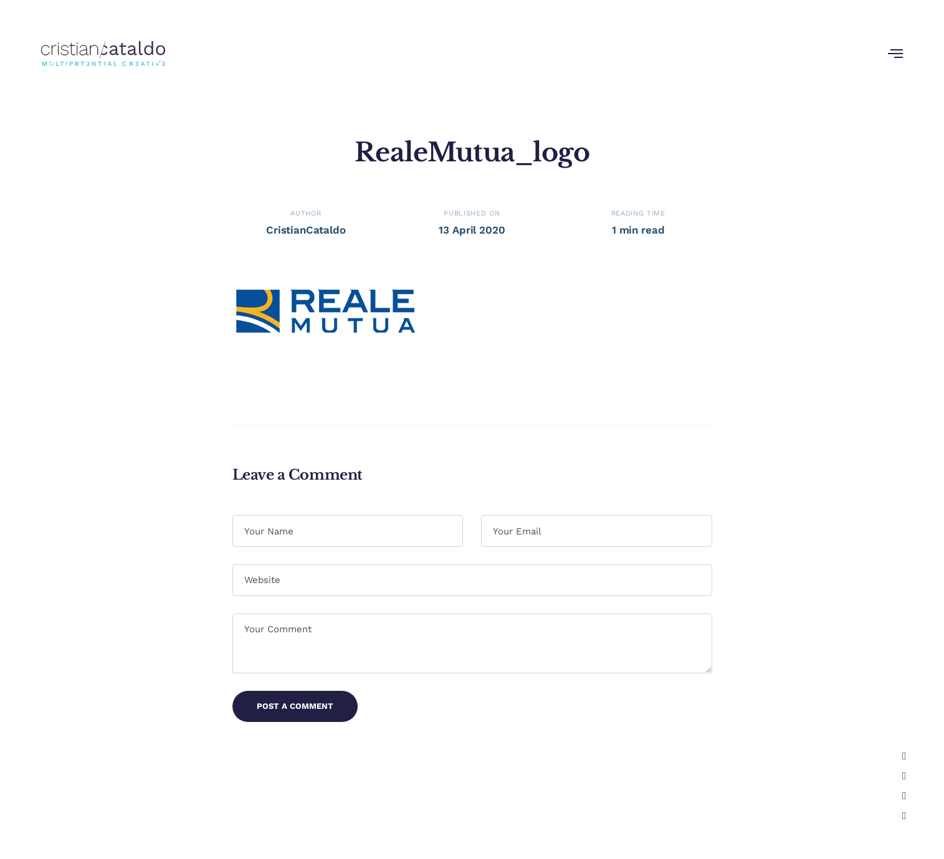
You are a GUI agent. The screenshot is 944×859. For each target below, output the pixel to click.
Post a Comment (295, 706)
